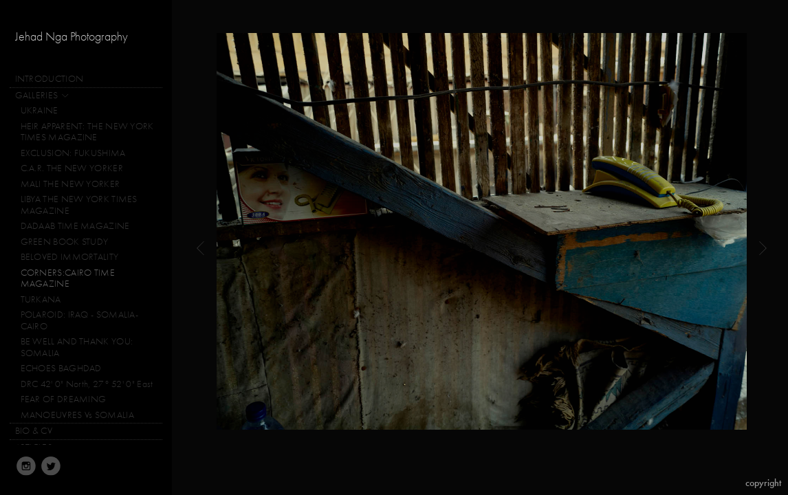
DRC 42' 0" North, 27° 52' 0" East (87, 384)
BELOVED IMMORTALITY (70, 257)
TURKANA (41, 299)
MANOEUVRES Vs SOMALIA (77, 415)
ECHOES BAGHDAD (61, 368)
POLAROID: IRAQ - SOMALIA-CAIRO (80, 320)
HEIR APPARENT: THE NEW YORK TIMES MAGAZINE (87, 132)
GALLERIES (43, 96)
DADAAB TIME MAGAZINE (75, 226)
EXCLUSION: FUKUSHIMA (73, 153)
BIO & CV (33, 431)
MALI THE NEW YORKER (70, 184)
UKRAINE (39, 110)
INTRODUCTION (49, 79)
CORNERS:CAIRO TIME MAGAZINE (68, 278)
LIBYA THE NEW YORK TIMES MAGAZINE (79, 205)
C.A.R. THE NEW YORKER (72, 168)
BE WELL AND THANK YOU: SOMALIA (77, 347)
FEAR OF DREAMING (64, 399)
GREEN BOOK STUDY (65, 241)
